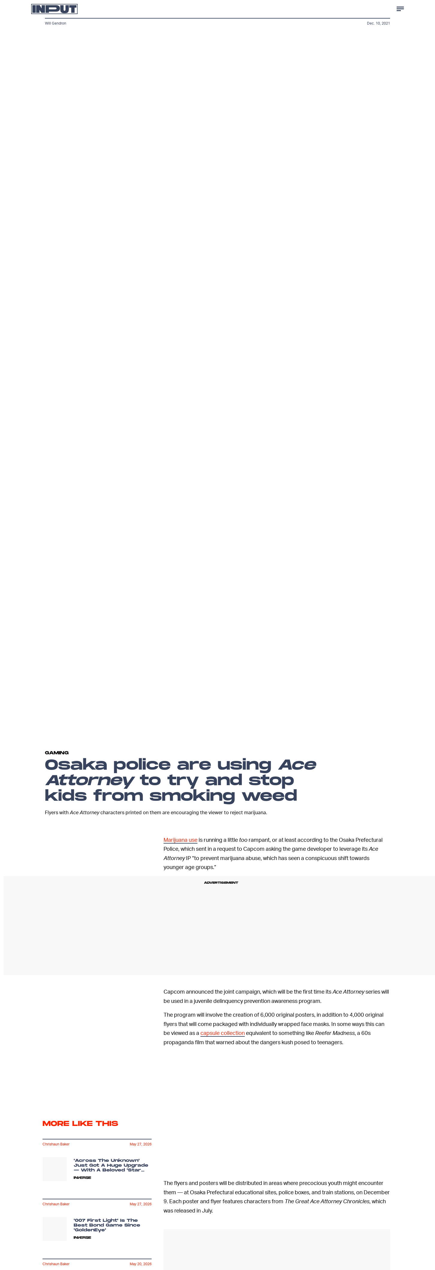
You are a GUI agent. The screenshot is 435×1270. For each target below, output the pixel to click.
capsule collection (222, 1032)
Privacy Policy (52, 1101)
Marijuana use (180, 839)
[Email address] (97, 1067)
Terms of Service (128, 1098)
